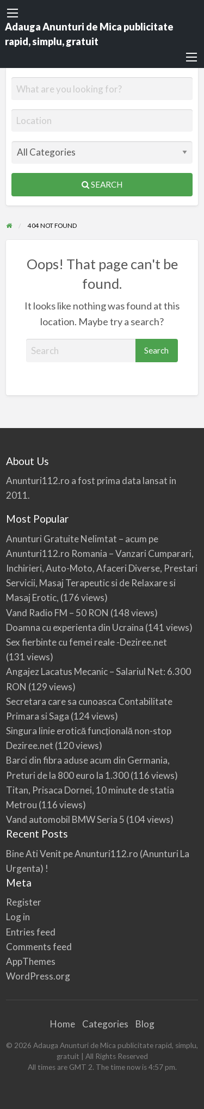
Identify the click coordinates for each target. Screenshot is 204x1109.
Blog (144, 1024)
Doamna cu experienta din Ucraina (75, 627)
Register (23, 902)
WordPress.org (38, 976)
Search (102, 184)
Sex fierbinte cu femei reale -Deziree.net (86, 642)
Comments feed (39, 946)
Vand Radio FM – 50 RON (57, 612)
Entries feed (30, 932)
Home (62, 1024)
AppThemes (30, 961)
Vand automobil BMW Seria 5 (65, 819)
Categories (105, 1024)
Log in (18, 916)
